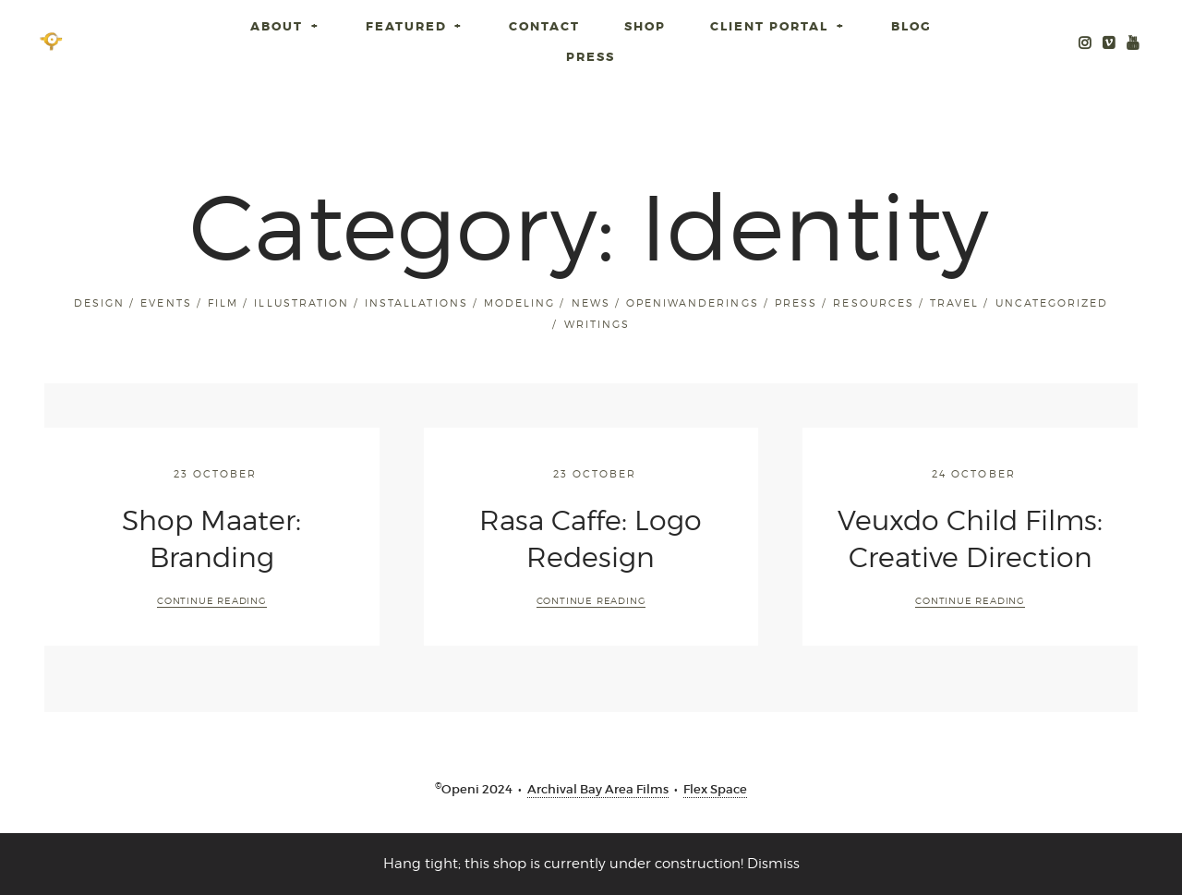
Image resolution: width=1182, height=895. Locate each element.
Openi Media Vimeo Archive (1109, 41)
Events (165, 302)
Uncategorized (1051, 302)
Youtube (1133, 41)
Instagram (1085, 41)
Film (223, 302)
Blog (911, 26)
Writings (597, 324)
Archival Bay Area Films (598, 789)
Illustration (301, 302)
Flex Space (715, 789)
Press (590, 57)
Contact (544, 26)
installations (416, 302)
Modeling (519, 302)
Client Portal (778, 26)
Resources (873, 302)
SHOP (645, 26)
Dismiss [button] (773, 863)
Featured (415, 26)
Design (99, 302)
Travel (954, 302)
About (285, 26)
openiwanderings (692, 302)
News (591, 302)
